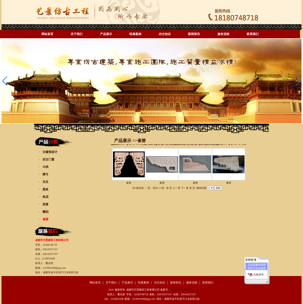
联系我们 (253, 34)
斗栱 (45, 167)
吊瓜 (45, 182)
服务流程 (223, 34)
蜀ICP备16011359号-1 (182, 289)
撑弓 (45, 174)
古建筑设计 (49, 152)
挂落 (45, 204)
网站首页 (47, 34)
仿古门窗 (48, 159)
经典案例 (135, 34)
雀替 (128, 182)
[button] (298, 81)
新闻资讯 (194, 34)
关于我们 (77, 34)
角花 (45, 196)
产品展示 (106, 34)
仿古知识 (165, 34)
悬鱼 (45, 189)
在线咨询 (258, 272)
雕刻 (45, 211)
